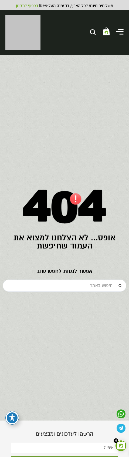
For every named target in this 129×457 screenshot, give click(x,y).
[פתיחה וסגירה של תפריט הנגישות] (12, 417)
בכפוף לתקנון (27, 5)
